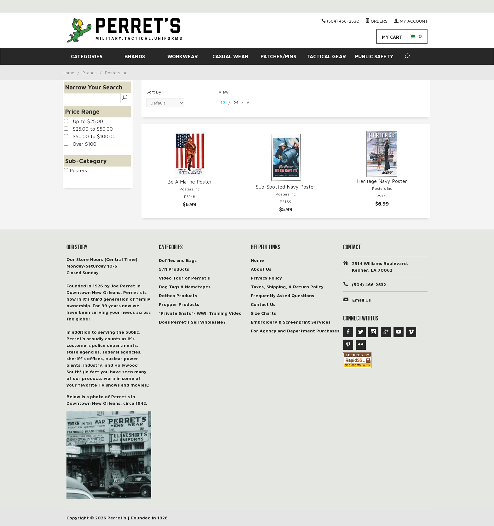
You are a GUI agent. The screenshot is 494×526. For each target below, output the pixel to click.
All (249, 102)
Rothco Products (178, 295)
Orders (376, 21)
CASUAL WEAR (230, 56)
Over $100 (80, 144)
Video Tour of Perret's (184, 277)
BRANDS (134, 56)
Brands (90, 72)
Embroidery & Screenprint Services (290, 322)
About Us (261, 269)
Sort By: (154, 91)
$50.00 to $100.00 (90, 136)
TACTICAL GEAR (326, 56)
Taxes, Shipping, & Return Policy (287, 286)
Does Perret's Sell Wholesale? (192, 322)
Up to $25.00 (83, 121)
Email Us (361, 300)
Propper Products (179, 304)
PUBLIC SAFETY (374, 56)
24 (235, 102)
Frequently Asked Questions (282, 295)
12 (223, 102)
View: (224, 91)
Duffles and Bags (178, 260)
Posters (75, 170)
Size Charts (263, 313)
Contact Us (263, 304)
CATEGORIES (86, 56)
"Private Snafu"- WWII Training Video (200, 313)
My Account (411, 21)
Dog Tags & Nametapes (184, 286)
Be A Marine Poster (189, 181)
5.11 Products (174, 269)
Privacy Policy (266, 277)
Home (68, 72)
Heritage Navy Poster (382, 181)
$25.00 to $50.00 (88, 129)
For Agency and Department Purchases (295, 330)
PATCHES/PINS (278, 56)
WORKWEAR (182, 56)
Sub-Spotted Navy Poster (285, 186)
